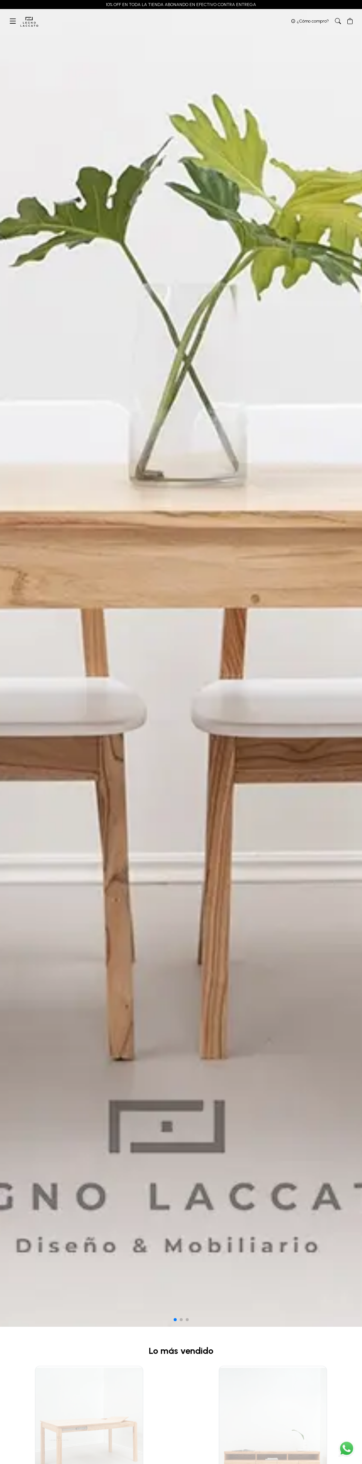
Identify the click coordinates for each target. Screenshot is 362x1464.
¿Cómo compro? (313, 21)
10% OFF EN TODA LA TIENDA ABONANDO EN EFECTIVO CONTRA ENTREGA (181, 4)
